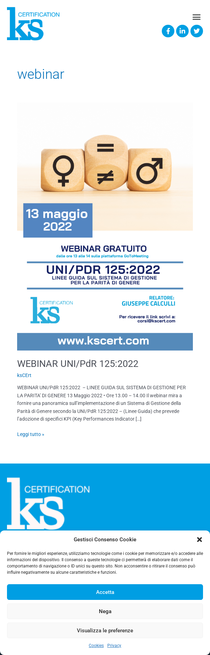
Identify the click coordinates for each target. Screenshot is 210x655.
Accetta (105, 592)
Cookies (96, 645)
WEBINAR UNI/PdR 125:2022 (77, 363)
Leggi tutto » (30, 433)
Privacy (114, 645)
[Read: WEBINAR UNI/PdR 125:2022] (105, 226)
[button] (199, 539)
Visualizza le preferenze (105, 630)
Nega (105, 611)
